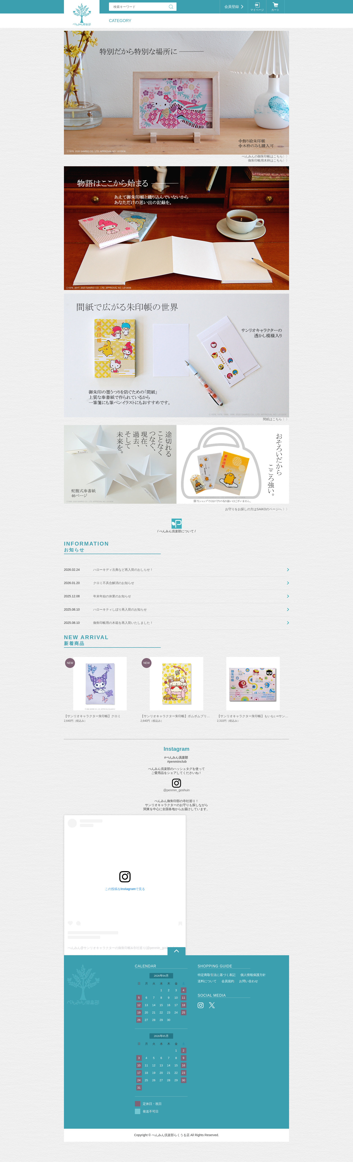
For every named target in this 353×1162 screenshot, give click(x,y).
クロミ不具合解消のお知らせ (113, 583)
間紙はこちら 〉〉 (276, 419)
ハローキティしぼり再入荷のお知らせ (120, 609)
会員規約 (228, 981)
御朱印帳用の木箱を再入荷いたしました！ (123, 623)
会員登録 (231, 7)
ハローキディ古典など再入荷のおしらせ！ (123, 569)
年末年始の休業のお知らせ (112, 596)
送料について (207, 981)
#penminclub (177, 761)
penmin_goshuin (178, 790)
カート (275, 9)
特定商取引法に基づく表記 (216, 975)
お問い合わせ (248, 981)
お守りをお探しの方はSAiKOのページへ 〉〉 (257, 509)
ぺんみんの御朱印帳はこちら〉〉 (265, 156)
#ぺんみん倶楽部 (176, 757)
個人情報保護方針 (253, 975)
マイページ (257, 9)
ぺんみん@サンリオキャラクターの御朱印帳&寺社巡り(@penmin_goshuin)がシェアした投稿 (133, 948)
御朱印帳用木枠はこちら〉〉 (268, 160)
